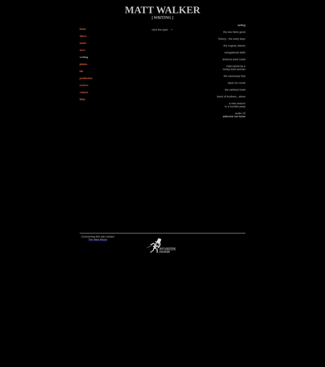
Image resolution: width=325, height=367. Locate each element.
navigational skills (234, 52)
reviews (84, 85)
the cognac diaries (234, 45)
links (82, 99)
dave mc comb (236, 82)
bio (81, 71)
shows (83, 35)
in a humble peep (235, 106)
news (82, 50)
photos (83, 64)
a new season (237, 103)
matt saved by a (235, 66)
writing (84, 57)
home (83, 28)
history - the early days (231, 38)
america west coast (233, 59)
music (83, 42)
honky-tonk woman (234, 69)
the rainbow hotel (235, 89)
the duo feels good (234, 32)
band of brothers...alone (231, 96)
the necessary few (234, 76)
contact (84, 92)
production (86, 78)
